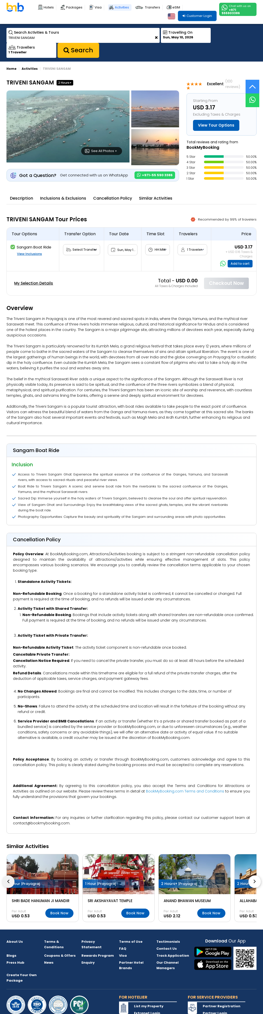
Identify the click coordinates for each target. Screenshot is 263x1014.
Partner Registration (221, 1006)
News (49, 962)
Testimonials (168, 941)
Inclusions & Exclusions (63, 198)
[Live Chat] (252, 97)
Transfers (152, 7)
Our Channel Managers (167, 965)
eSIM (176, 7)
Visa (98, 7)
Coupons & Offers (60, 955)
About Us (14, 941)
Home (11, 68)
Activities (122, 7)
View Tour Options (216, 125)
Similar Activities (155, 198)
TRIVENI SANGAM (57, 68)
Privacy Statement (91, 944)
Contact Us (166, 948)
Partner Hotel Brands (131, 965)
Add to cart (240, 263)
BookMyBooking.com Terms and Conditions (185, 791)
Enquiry (88, 962)
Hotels (49, 7)
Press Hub (15, 962)
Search (78, 50)
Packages (74, 7)
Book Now (59, 913)
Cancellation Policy (112, 198)
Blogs (11, 955)
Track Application (172, 955)
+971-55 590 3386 (155, 175)
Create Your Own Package (21, 978)
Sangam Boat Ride (30, 247)
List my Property (148, 1006)
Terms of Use (130, 941)
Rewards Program (97, 955)
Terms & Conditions (54, 944)
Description (21, 198)
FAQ (122, 948)
